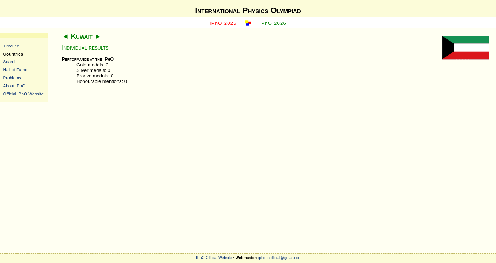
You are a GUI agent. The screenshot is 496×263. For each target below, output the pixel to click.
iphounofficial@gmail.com (279, 258)
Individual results (85, 47)
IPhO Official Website (214, 258)
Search (10, 61)
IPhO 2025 (223, 23)
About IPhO (14, 85)
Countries (13, 54)
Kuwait (82, 36)
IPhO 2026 (272, 23)
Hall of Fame (15, 69)
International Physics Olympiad (248, 10)
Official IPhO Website (23, 93)
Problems (12, 77)
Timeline (11, 45)
